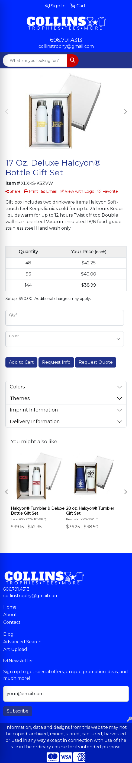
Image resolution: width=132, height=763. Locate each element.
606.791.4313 (66, 40)
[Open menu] (121, 60)
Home (10, 607)
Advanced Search (22, 641)
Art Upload (15, 649)
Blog (8, 634)
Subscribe (17, 711)
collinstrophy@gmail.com (66, 46)
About (10, 614)
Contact (12, 622)
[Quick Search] (35, 60)
